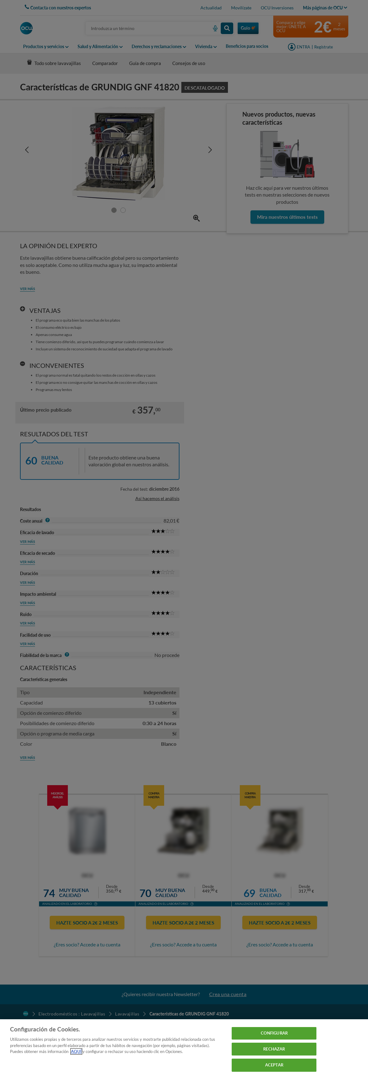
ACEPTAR (274, 1064)
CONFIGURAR (274, 1032)
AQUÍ (76, 1051)
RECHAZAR (274, 1048)
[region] (184, 1048)
